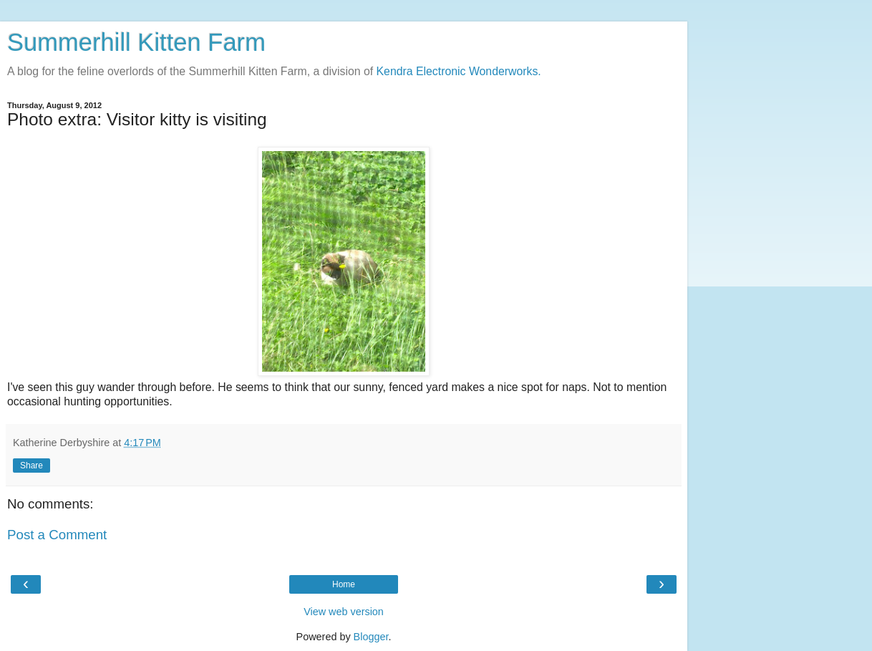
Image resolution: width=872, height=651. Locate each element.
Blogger (371, 636)
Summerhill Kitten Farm (136, 42)
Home (343, 584)
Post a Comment (57, 534)
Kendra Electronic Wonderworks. (459, 71)
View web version (344, 611)
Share (31, 465)
